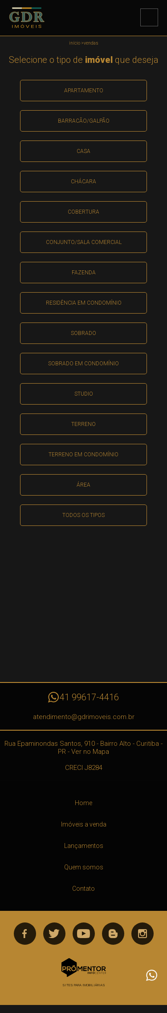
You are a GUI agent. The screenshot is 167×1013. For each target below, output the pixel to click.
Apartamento (83, 90)
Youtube (84, 933)
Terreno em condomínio (83, 454)
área (83, 485)
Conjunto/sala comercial (84, 242)
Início (74, 43)
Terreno (83, 424)
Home (83, 802)
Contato (83, 888)
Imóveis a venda (83, 824)
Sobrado (83, 333)
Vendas (91, 43)
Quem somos (83, 867)
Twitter (54, 933)
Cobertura (83, 212)
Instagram (142, 933)
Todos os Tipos (83, 515)
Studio (83, 394)
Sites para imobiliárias (83, 985)
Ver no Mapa (90, 752)
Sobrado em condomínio (83, 363)
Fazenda (84, 272)
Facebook (25, 933)
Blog (113, 933)
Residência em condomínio (84, 303)
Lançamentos (83, 845)
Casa (83, 151)
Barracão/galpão (84, 121)
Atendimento (151, 975)
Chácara (83, 181)
